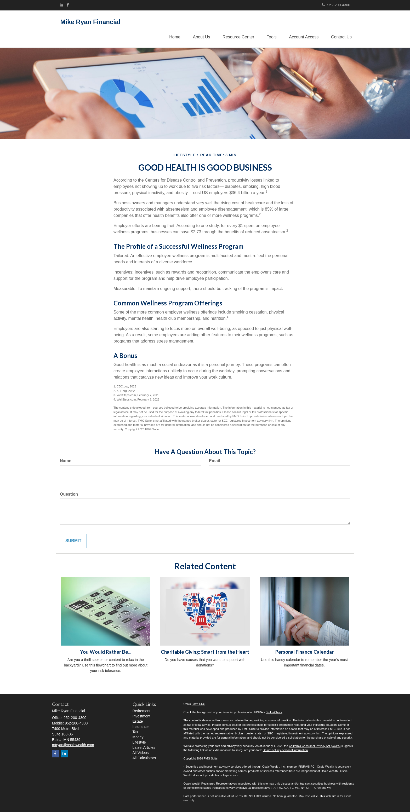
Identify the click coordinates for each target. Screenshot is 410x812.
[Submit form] (73, 541)
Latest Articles (144, 748)
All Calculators (144, 758)
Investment (141, 716)
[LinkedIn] (61, 5)
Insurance (141, 727)
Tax (135, 732)
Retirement (141, 711)
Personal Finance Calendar (304, 652)
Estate (138, 722)
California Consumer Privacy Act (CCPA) (315, 746)
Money (138, 737)
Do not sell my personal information (285, 750)
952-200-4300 (336, 5)
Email (214, 461)
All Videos (141, 753)
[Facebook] (68, 5)
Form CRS (198, 704)
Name (65, 461)
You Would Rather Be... (105, 652)
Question (69, 494)
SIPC (311, 766)
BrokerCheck (274, 712)
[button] (199, 29)
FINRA (302, 766)
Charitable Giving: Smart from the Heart (205, 652)
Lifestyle (139, 742)
